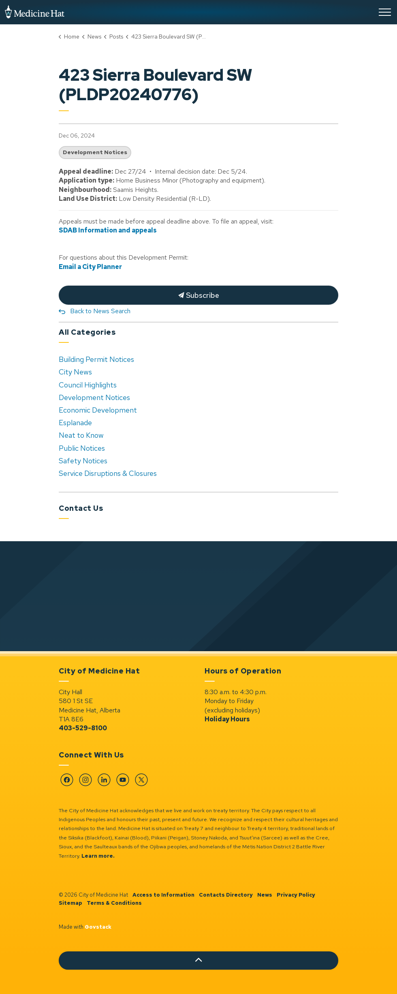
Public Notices (82, 448)
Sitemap (70, 902)
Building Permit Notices (96, 359)
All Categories (87, 332)
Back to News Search (100, 311)
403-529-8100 (83, 728)
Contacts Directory (226, 894)
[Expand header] (385, 12)
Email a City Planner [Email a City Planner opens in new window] (90, 266)
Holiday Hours (227, 719)
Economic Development (98, 410)
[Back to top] (198, 960)
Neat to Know (81, 435)
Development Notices (95, 152)
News (264, 894)
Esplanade (75, 422)
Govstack (98, 926)
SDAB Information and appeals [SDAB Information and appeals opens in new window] (108, 230)
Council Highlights (88, 384)
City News (75, 372)
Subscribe (198, 295)
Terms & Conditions (114, 902)
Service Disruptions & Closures (108, 473)
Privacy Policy (296, 894)
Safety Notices (83, 460)
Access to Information (163, 894)
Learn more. (98, 855)
